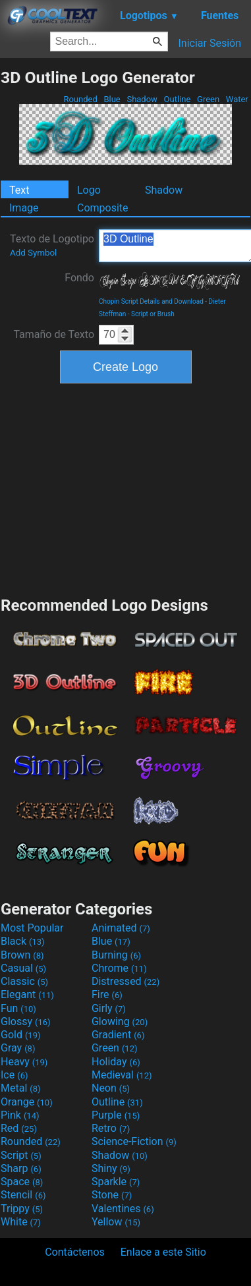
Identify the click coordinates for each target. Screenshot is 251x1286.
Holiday (116, 1061)
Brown (22, 955)
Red (19, 1128)
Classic (24, 981)
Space (22, 1181)
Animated (121, 928)
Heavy (24, 1061)
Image (24, 208)
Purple (116, 1115)
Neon (111, 1088)
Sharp (21, 1168)
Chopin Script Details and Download (151, 301)
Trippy (22, 1208)
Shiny (111, 1168)
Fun (18, 1008)
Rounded (80, 99)
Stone (112, 1194)
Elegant (27, 994)
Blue (112, 99)
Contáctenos (75, 1252)
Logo (89, 190)
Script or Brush (153, 314)
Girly (109, 1008)
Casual (23, 968)
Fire (107, 994)
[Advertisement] (126, 488)
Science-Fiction (134, 1141)
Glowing (120, 1021)
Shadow (142, 99)
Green (208, 99)
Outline (176, 99)
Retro (111, 1128)
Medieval (122, 1075)
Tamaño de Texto (53, 334)
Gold (21, 1034)
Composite (102, 208)
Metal (21, 1088)
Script (21, 1155)
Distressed (125, 981)
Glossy (26, 1021)
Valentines (123, 1208)
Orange (27, 1102)
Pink (20, 1115)
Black (23, 941)
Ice (14, 1075)
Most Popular (32, 928)
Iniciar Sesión (209, 43)
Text (19, 190)
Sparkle (116, 1181)
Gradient (118, 1034)
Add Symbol (33, 253)
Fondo (79, 277)
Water (237, 99)
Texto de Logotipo (52, 245)
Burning (116, 955)
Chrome (119, 968)
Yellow (116, 1222)
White (21, 1222)
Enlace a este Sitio (163, 1252)
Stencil (23, 1194)
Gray (18, 1048)
